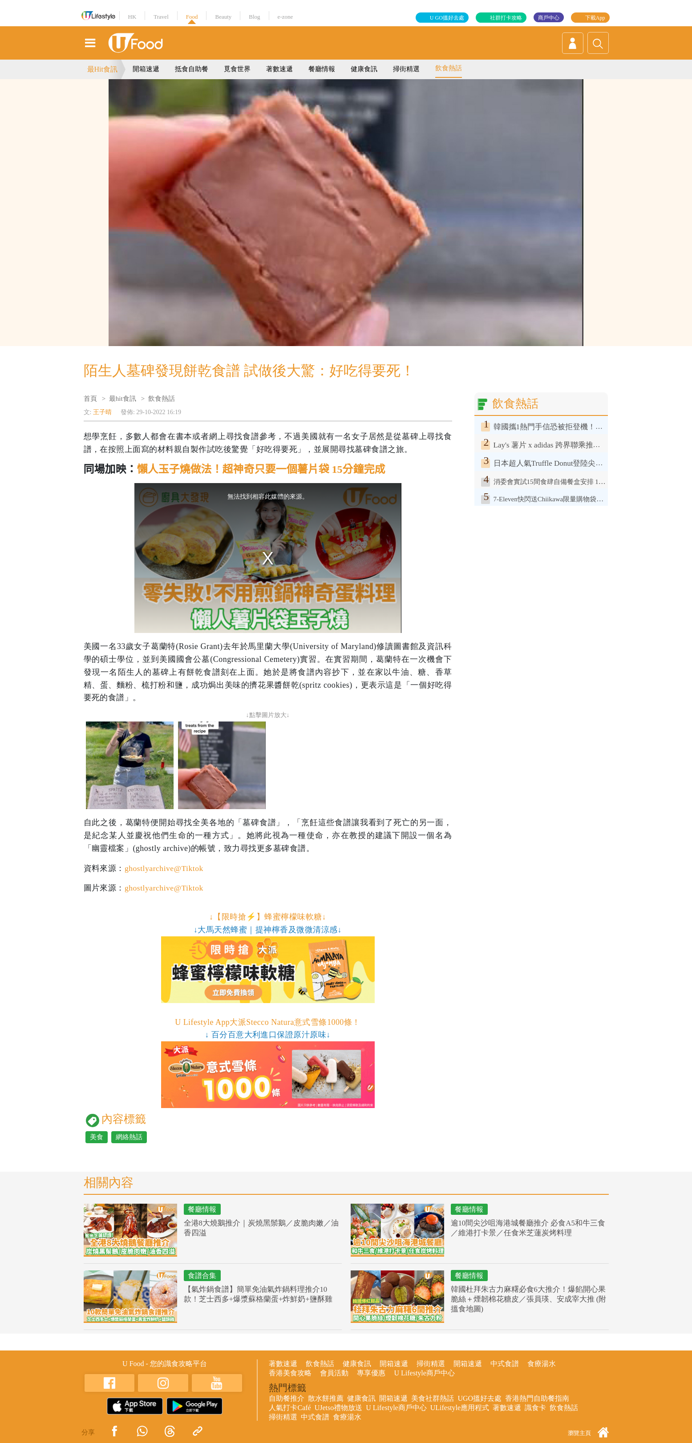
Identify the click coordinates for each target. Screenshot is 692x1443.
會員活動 (334, 1373)
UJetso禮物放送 (339, 1407)
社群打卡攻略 (506, 18)
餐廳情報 (321, 69)
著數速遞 (279, 69)
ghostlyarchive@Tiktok (165, 868)
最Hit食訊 (102, 69)
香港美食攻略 (290, 1373)
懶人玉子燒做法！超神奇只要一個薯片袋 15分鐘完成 (261, 469)
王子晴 (102, 412)
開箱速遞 (146, 69)
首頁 (90, 398)
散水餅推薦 (326, 1398)
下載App (595, 18)
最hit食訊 (122, 398)
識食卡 (535, 1407)
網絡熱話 (129, 1137)
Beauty (223, 16)
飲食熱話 (448, 68)
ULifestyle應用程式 (459, 1407)
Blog (254, 16)
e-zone (285, 16)
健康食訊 (364, 69)
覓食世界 (237, 69)
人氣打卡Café (290, 1407)
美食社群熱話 (432, 1398)
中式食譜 (504, 1363)
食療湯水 (541, 1363)
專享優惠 (371, 1373)
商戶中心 (548, 18)
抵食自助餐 (191, 69)
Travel (161, 16)
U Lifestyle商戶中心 (424, 1373)
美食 (96, 1137)
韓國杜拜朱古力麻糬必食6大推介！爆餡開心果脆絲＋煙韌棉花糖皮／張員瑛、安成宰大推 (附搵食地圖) (529, 1300)
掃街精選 (406, 69)
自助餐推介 (286, 1398)
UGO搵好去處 (479, 1398)
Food (192, 16)
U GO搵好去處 (447, 18)
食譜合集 (203, 1276)
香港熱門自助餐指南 (537, 1398)
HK (132, 16)
